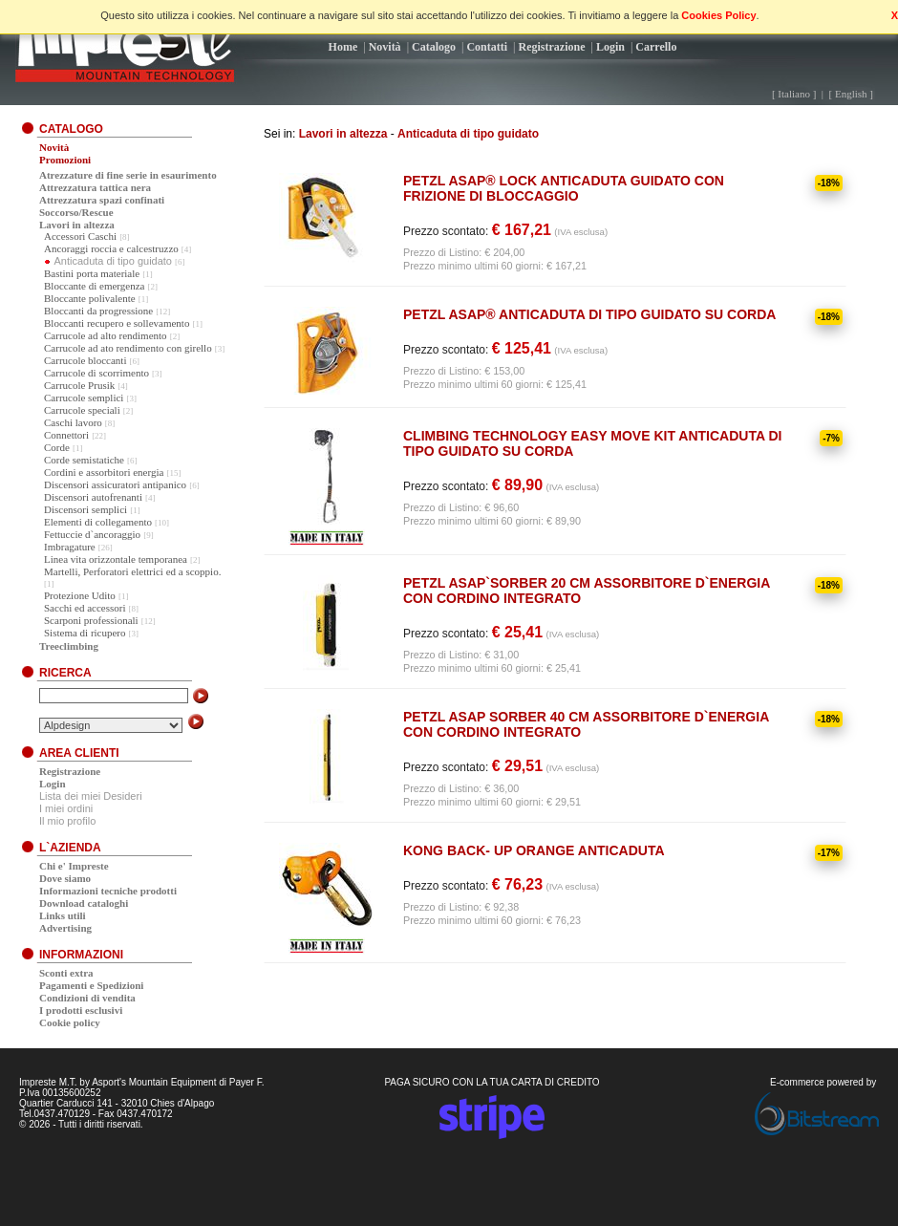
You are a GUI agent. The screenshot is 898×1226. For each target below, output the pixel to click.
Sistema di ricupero (85, 632)
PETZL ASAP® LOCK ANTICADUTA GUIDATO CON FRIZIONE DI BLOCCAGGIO (563, 188)
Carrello (655, 47)
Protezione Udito (80, 595)
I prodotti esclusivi (80, 1010)
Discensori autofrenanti (93, 497)
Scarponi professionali (91, 620)
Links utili (62, 915)
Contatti (486, 47)
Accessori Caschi (80, 236)
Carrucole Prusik (79, 385)
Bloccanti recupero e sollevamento (116, 323)
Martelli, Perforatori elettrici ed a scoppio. (132, 571)
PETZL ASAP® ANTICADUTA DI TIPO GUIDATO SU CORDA (589, 314)
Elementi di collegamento (98, 521)
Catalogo (434, 47)
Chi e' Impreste (74, 865)
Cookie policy (69, 1022)
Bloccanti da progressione (98, 310)
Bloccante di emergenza (94, 285)
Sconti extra (66, 973)
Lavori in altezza (343, 133)
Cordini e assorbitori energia (103, 472)
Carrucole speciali (82, 410)
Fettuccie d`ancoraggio (92, 534)
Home (343, 47)
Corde (57, 447)
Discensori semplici (85, 509)
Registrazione (552, 47)
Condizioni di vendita (87, 997)
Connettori (66, 435)
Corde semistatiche (84, 459)
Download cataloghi (83, 903)
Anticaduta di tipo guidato (468, 133)
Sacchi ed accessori (85, 607)
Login (610, 47)
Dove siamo (65, 878)
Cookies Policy (718, 15)
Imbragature (70, 546)
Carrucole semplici (83, 397)
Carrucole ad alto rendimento (105, 335)
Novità (385, 47)
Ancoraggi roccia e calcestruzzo (111, 248)
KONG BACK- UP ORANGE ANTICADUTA (534, 850)
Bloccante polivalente (90, 298)
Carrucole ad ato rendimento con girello (128, 348)
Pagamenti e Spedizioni (91, 985)
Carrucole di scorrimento (96, 372)
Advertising (65, 928)
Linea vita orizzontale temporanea (115, 559)
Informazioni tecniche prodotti (108, 890)
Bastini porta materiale (91, 273)
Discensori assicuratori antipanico (115, 484)
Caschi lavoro (73, 422)
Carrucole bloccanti (85, 360)
